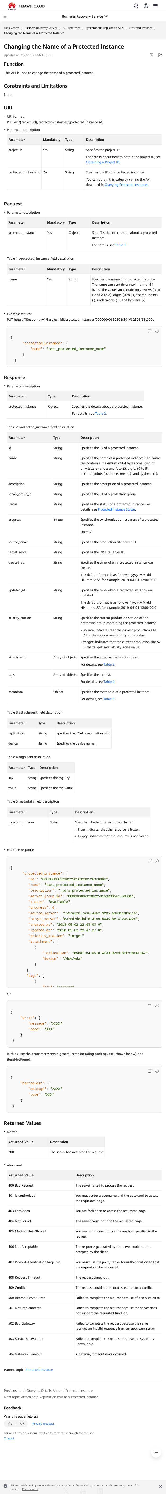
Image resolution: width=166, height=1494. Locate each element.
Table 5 (108, 699)
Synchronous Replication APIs (104, 28)
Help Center (11, 28)
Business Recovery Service (41, 28)
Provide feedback (43, 1423)
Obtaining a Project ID (102, 162)
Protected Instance (140, 28)
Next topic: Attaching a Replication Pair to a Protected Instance (51, 1397)
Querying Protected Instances (126, 185)
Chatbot (9, 1438)
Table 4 (108, 682)
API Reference (71, 28)
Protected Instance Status (116, 509)
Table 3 (108, 664)
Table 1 (120, 245)
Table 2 (100, 413)
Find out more (30, 1489)
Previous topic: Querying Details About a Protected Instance (48, 1390)
